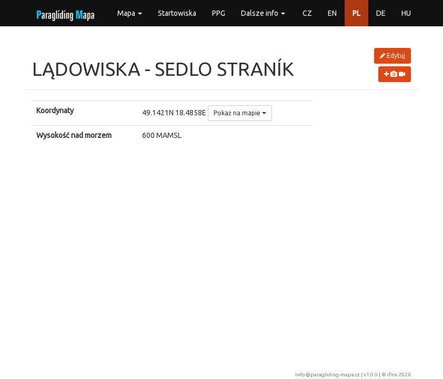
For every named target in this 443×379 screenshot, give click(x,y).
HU (406, 13)
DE (381, 13)
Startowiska (177, 13)
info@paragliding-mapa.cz (327, 374)
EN (332, 13)
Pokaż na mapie (240, 112)
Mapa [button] (129, 13)
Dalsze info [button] (263, 13)
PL (356, 13)
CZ (307, 13)
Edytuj (392, 55)
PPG (218, 13)
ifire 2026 (399, 374)
